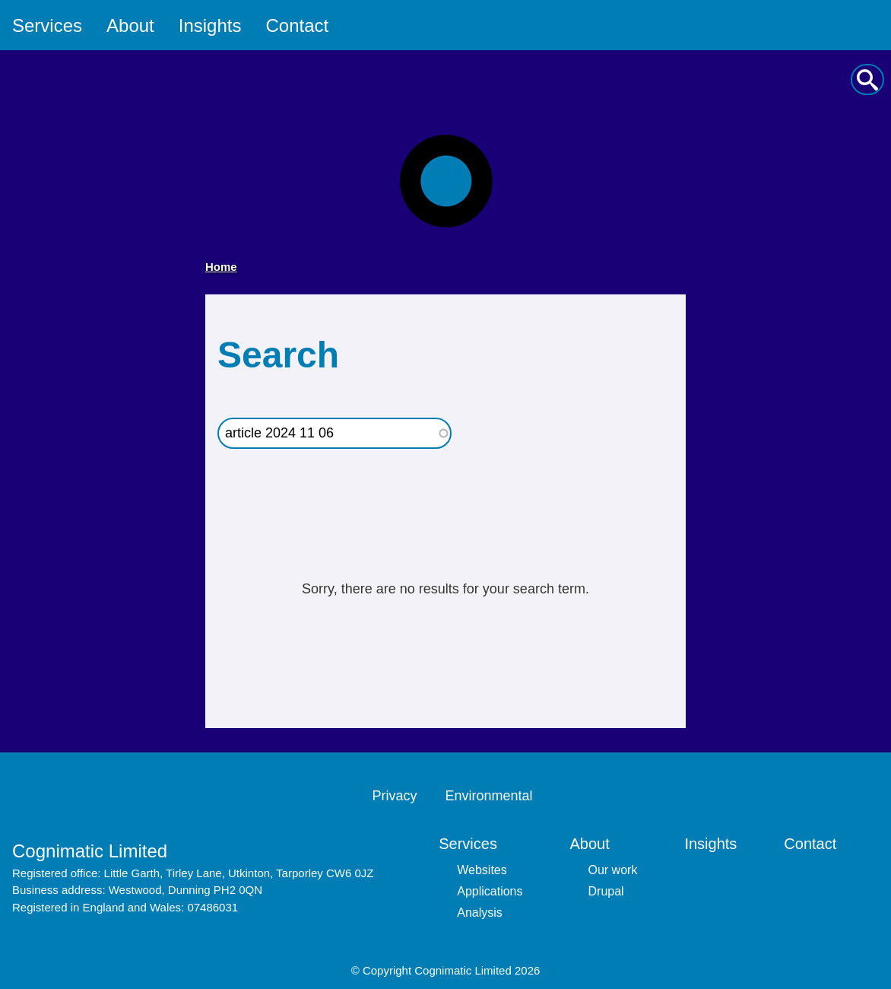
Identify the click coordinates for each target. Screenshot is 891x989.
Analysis (480, 912)
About (130, 25)
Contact (296, 25)
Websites (482, 869)
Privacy (394, 795)
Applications (489, 891)
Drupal (606, 891)
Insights (210, 25)
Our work (613, 869)
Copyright (387, 970)
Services (47, 25)
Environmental (488, 795)
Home (221, 266)
